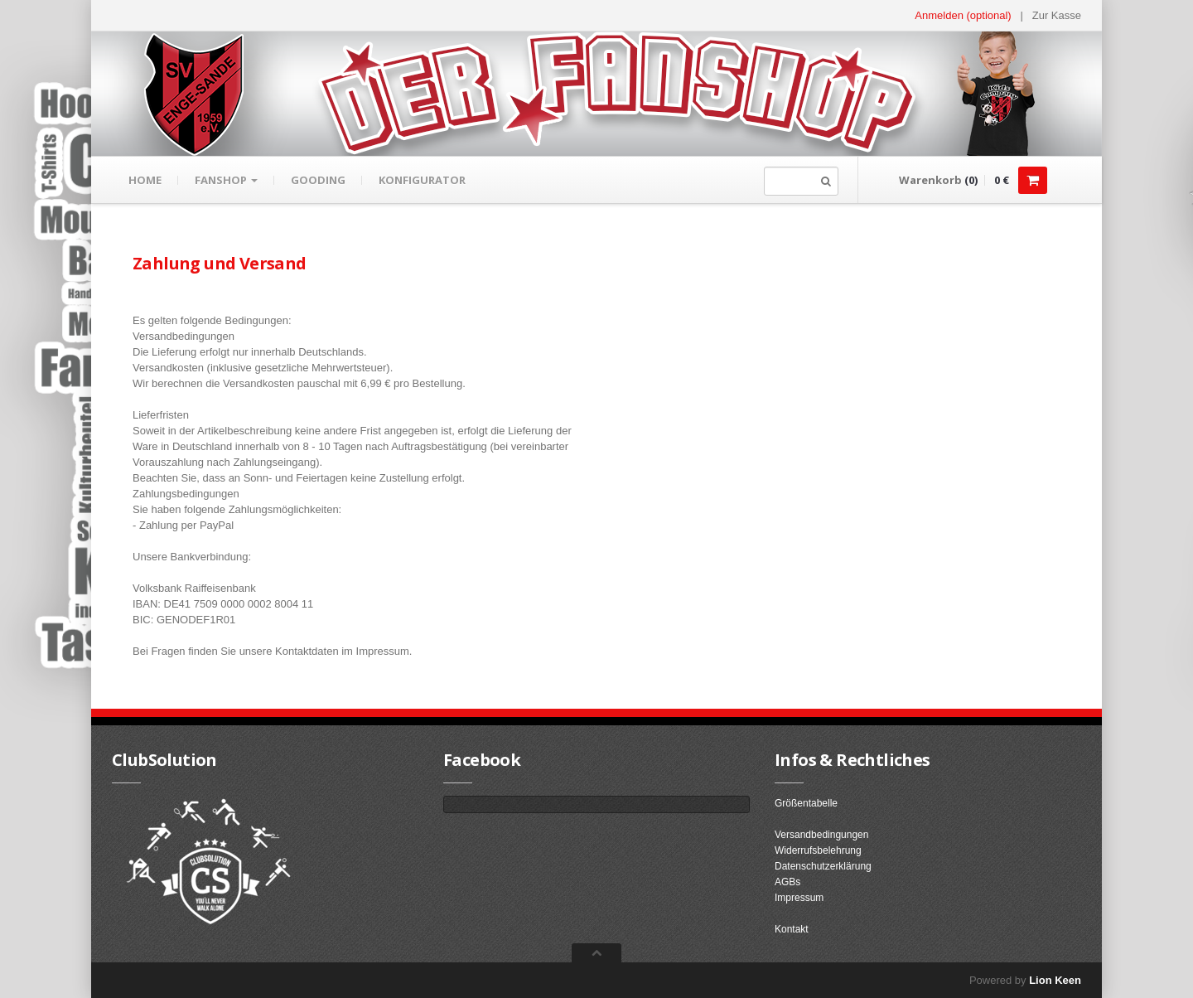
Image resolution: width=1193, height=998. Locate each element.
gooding (318, 179)
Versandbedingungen (821, 835)
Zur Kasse (1056, 15)
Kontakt (792, 929)
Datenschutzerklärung (823, 866)
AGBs (787, 882)
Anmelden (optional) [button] (963, 15)
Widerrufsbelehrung (818, 850)
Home (145, 179)
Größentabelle (806, 803)
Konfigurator (422, 179)
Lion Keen (1055, 980)
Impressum (799, 898)
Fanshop (226, 179)
